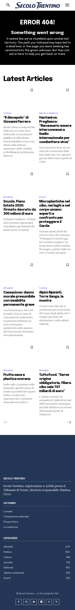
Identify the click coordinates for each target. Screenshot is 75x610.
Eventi (42, 197)
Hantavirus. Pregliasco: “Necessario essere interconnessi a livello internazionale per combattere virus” (55, 130)
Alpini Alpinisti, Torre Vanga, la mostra (51, 296)
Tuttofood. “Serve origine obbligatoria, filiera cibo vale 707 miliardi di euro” (55, 383)
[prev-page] (6, 422)
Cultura (7, 113)
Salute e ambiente (48, 113)
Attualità (8, 197)
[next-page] (69, 422)
